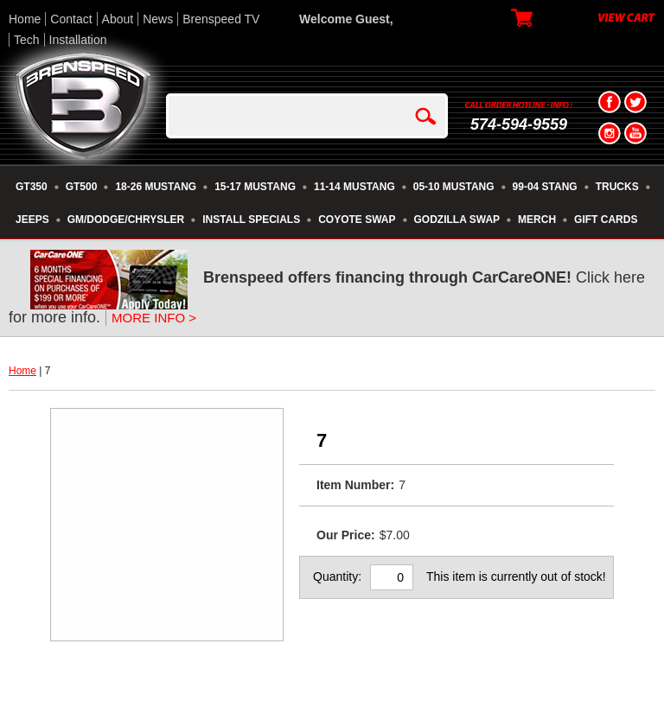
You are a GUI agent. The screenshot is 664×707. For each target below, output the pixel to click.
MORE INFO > (154, 317)
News (158, 19)
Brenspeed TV (220, 19)
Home (25, 19)
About (118, 19)
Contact (71, 19)
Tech (27, 40)
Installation (78, 40)
